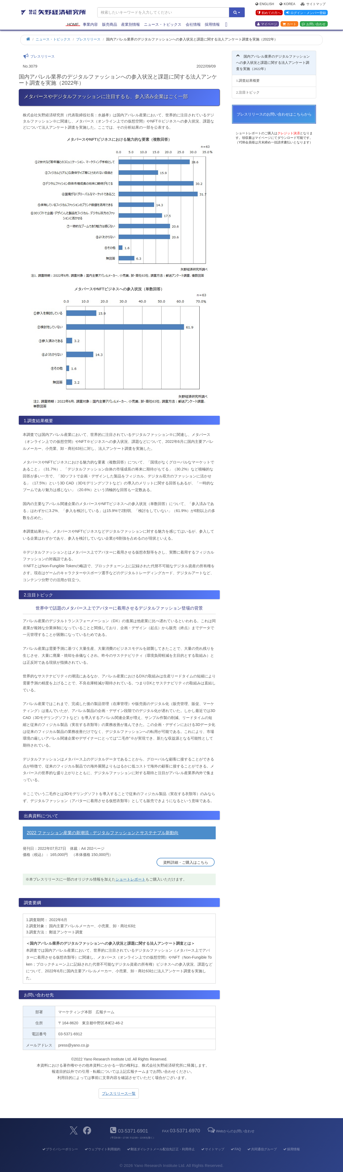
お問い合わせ (314, 24)
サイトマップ (313, 4)
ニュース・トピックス (162, 25)
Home (73, 25)
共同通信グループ (262, 1149)
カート (289, 24)
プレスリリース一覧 (119, 1093)
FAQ (235, 1149)
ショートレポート (130, 879)
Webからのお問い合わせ (231, 1131)
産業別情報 (130, 25)
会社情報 (193, 25)
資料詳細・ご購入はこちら (185, 862)
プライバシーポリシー (60, 1149)
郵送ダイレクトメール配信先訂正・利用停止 (160, 1149)
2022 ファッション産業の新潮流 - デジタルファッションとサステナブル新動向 (102, 832)
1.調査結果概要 (248, 81)
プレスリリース (88, 39)
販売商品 (109, 25)
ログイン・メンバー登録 (306, 13)
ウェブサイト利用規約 (102, 1149)
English (264, 4)
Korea (287, 4)
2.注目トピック (248, 92)
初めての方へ (269, 13)
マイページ (267, 24)
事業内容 (90, 25)
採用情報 (212, 25)
